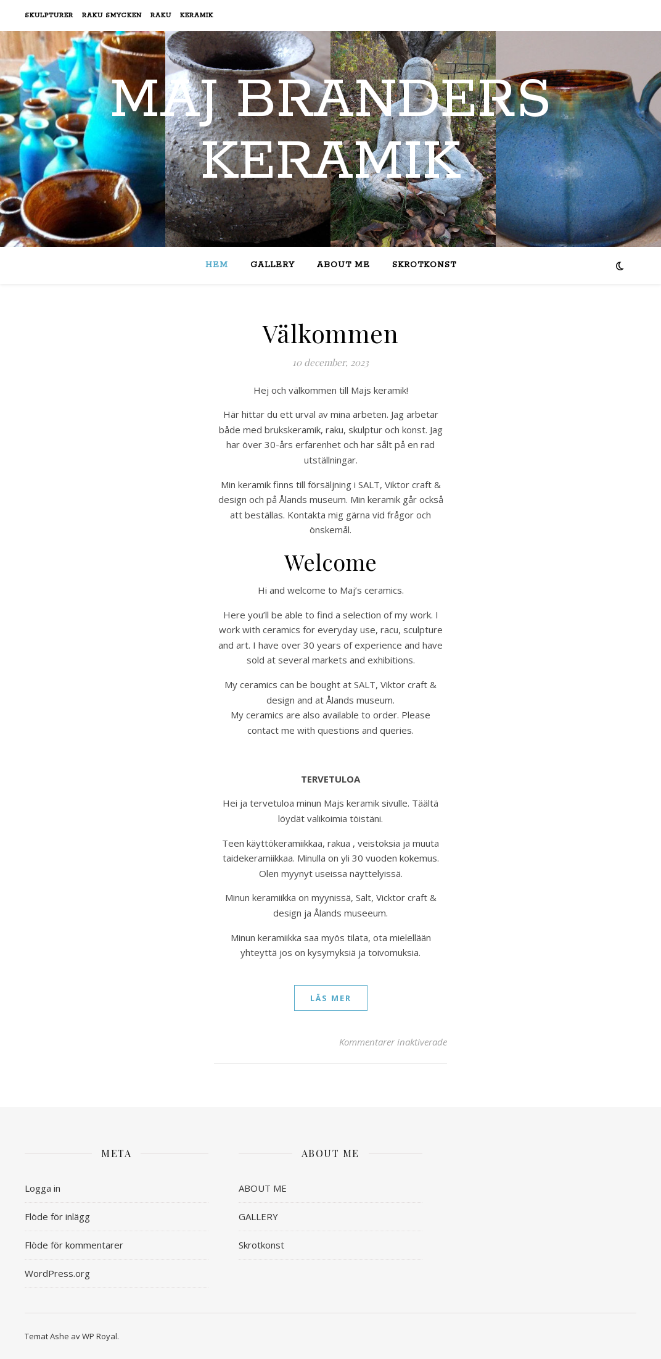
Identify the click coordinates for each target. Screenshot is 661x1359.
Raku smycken (112, 15)
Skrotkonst (424, 265)
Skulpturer (49, 15)
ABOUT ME (343, 265)
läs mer (330, 998)
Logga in (42, 1188)
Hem (216, 265)
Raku (160, 15)
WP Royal (99, 1336)
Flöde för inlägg (57, 1216)
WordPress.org (57, 1273)
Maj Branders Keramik (330, 131)
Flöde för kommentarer (74, 1245)
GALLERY (272, 265)
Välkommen (331, 333)
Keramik (196, 15)
